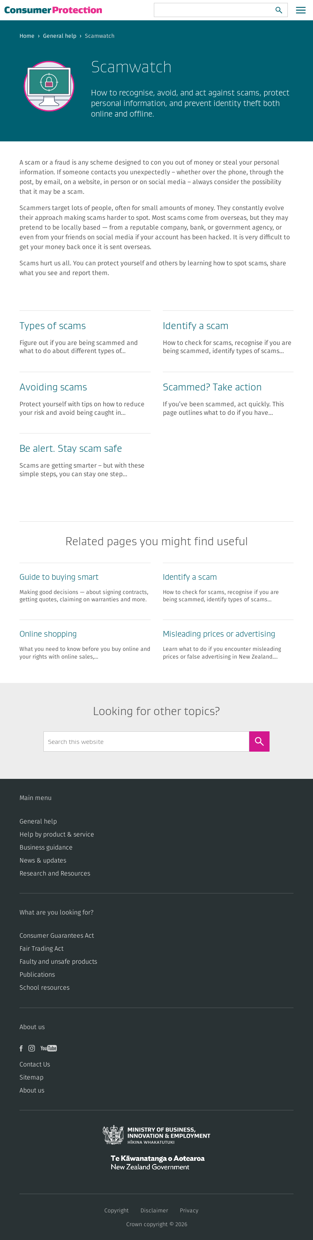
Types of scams (52, 326)
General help (59, 36)
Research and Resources (54, 873)
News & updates (42, 860)
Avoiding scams (53, 387)
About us (31, 1090)
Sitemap (31, 1077)
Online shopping (48, 634)
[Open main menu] (301, 10)
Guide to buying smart (59, 577)
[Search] (279, 10)
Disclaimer (154, 1211)
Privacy (189, 1211)
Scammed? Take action (212, 387)
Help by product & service (56, 834)
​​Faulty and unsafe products (58, 961)
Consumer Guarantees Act (56, 935)
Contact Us (34, 1064)
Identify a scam (196, 326)
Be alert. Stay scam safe (70, 448)
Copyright (116, 1211)
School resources (44, 987)
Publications (37, 974)
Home (27, 36)
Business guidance (46, 847)
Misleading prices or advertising (219, 634)
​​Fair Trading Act (41, 948)
